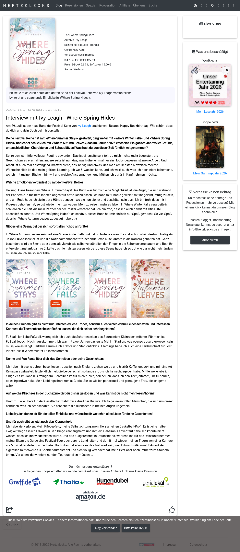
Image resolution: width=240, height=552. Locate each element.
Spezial (91, 5)
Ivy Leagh (84, 126)
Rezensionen (74, 5)
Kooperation (107, 5)
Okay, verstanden (105, 528)
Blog (59, 5)
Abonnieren (210, 240)
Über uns (139, 5)
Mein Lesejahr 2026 (210, 111)
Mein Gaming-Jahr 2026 (210, 173)
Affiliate (124, 5)
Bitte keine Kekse (136, 528)
